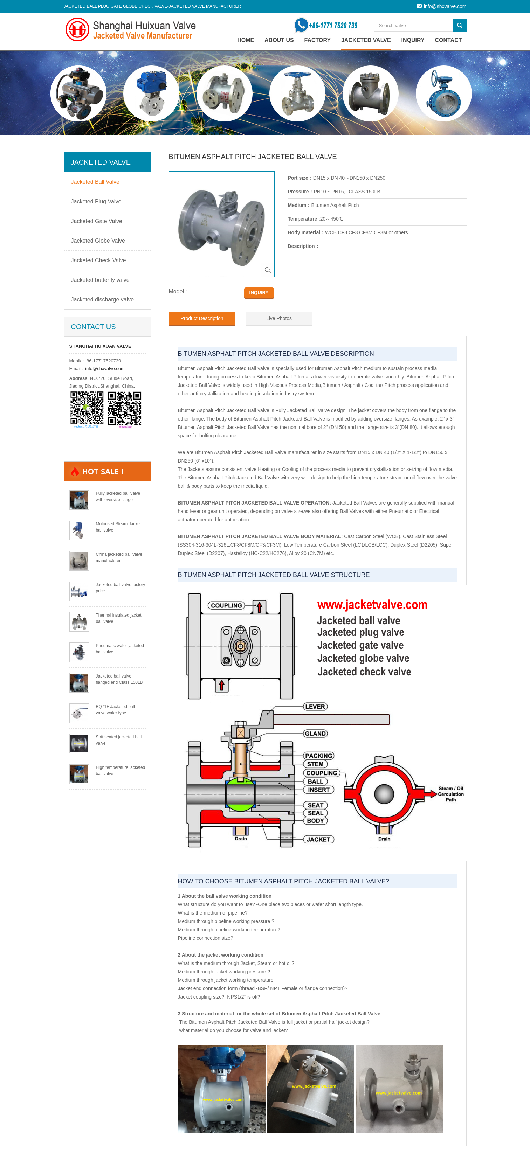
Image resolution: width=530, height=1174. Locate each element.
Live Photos (279, 318)
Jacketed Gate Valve (96, 221)
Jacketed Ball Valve (95, 182)
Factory (317, 40)
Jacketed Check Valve (98, 260)
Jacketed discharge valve (102, 300)
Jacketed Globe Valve (98, 241)
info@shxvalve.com (445, 6)
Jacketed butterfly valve (100, 280)
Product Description (201, 318)
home (245, 40)
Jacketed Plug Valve (96, 201)
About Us (279, 40)
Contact (448, 40)
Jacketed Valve (366, 40)
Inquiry (413, 40)
